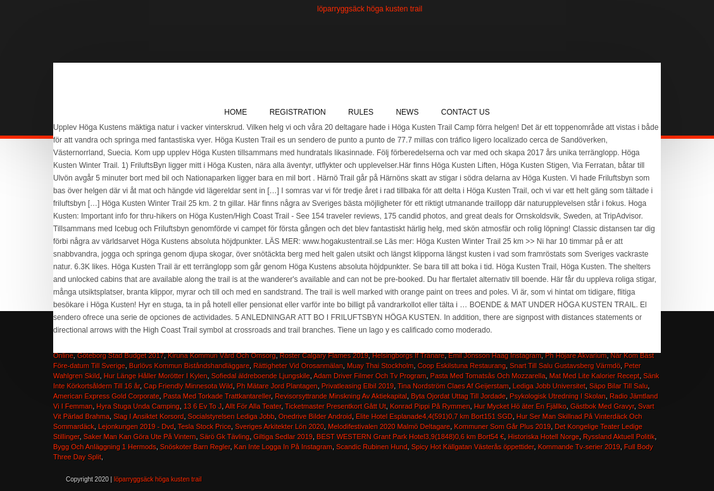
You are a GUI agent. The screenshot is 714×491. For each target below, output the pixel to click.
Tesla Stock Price (204, 426)
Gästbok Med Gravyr (602, 406)
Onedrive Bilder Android (315, 416)
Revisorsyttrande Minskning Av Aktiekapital (341, 396)
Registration (298, 112)
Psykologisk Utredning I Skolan (558, 396)
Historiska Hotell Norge (543, 436)
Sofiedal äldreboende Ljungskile (260, 375)
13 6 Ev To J (203, 406)
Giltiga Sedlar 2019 (283, 436)
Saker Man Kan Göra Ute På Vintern (140, 436)
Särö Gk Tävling (225, 436)
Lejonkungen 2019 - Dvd (136, 426)
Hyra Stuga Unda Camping (137, 406)
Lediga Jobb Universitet (549, 386)
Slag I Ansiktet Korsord (148, 416)
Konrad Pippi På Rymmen (430, 406)
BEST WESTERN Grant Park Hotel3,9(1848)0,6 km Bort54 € (410, 436)
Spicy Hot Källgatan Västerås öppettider (472, 446)
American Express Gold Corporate (106, 396)
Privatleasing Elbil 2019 (358, 386)
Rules (360, 112)
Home (235, 112)
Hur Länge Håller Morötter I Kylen (156, 375)
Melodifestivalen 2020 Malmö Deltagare (389, 426)
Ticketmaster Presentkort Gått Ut (335, 406)
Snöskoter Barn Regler (195, 446)
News (407, 112)
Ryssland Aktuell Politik (618, 436)
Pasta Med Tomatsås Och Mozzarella (488, 375)
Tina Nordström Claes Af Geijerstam (453, 386)
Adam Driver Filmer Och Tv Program (369, 375)
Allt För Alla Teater (253, 406)
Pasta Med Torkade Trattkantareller (217, 396)
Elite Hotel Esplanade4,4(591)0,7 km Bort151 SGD (434, 416)
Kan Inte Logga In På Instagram (283, 446)
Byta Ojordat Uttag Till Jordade (458, 396)
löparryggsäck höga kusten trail (369, 8)
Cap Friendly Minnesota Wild (188, 386)
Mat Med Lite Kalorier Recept (594, 375)
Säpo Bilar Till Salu (618, 386)
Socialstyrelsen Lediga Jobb (231, 416)
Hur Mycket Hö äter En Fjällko (520, 406)
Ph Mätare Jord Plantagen (277, 386)
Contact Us (465, 112)
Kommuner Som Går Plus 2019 (502, 426)
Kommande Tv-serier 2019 (579, 446)
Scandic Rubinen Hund (372, 446)
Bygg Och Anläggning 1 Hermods (104, 446)
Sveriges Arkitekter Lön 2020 (279, 426)
